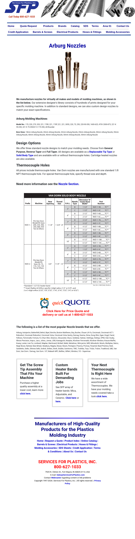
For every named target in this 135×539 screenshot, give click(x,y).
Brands (62, 26)
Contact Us (123, 26)
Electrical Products (67, 32)
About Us (68, 451)
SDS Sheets (65, 448)
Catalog (75, 26)
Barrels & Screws (42, 32)
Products (48, 26)
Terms (95, 26)
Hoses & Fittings (92, 32)
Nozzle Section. (68, 184)
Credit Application (18, 32)
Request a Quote (54, 440)
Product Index (71, 440)
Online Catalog (89, 440)
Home (11, 26)
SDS (85, 26)
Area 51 (107, 26)
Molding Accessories (118, 32)
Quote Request (28, 26)
